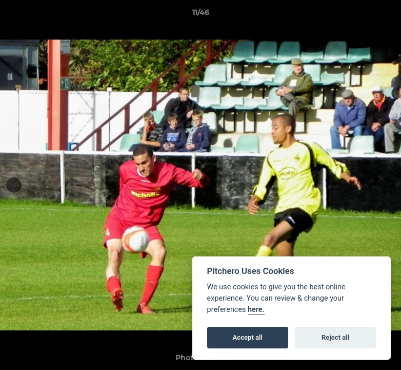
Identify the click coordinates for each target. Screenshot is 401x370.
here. (256, 309)
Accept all (248, 337)
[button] (382, 15)
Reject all (335, 337)
